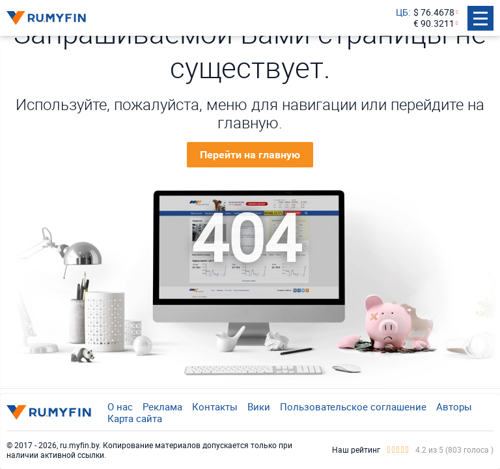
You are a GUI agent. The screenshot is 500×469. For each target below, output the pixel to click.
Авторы (454, 406)
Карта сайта (134, 418)
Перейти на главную (250, 155)
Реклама (162, 406)
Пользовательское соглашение (353, 406)
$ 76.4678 (433, 12)
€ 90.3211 (433, 23)
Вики (258, 406)
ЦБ (402, 12)
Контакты (215, 406)
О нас (120, 406)
